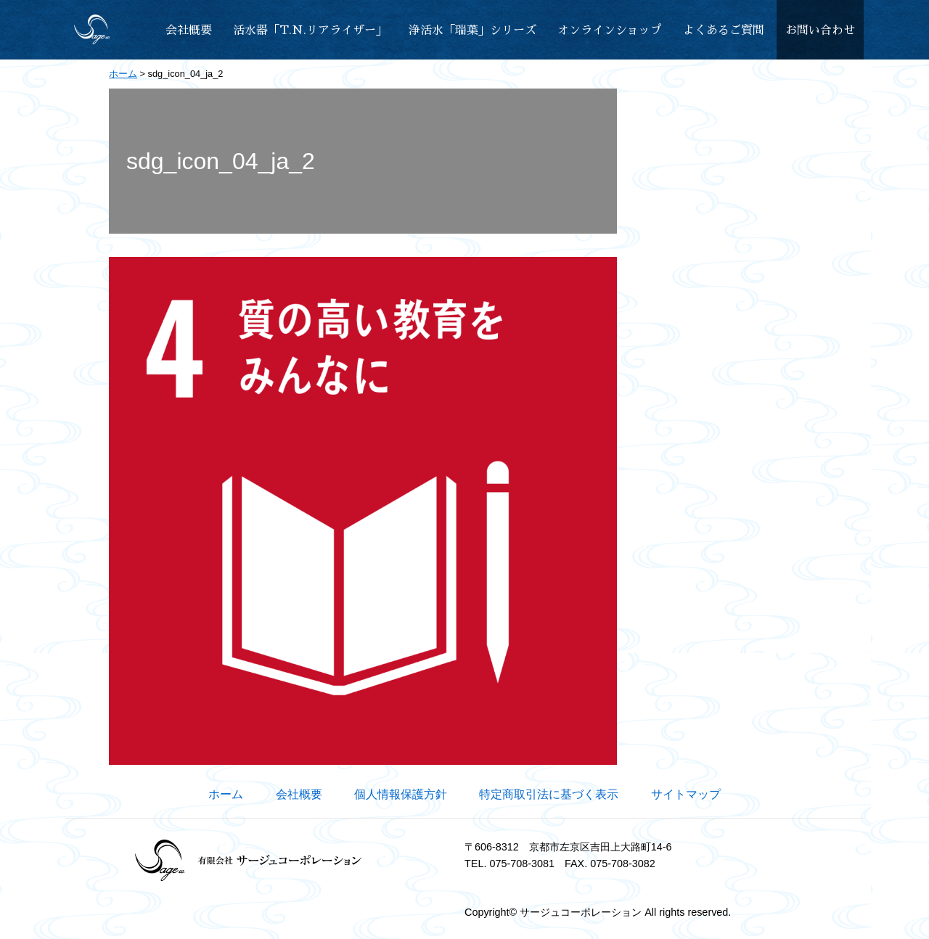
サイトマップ (686, 794)
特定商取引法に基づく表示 (548, 794)
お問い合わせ (820, 30)
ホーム (225, 794)
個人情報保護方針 (400, 794)
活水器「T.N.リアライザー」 (310, 30)
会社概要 (188, 30)
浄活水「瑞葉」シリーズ (472, 30)
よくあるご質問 (723, 30)
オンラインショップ (609, 30)
